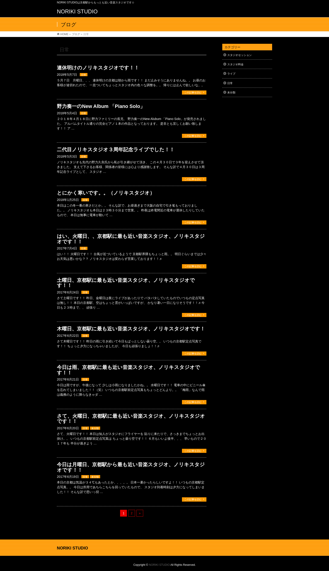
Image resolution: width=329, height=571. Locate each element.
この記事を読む (193, 92)
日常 (83, 74)
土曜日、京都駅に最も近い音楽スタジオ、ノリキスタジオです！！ (126, 282)
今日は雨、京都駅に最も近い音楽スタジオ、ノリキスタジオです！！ (128, 370)
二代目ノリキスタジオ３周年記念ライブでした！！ (115, 149)
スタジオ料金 (235, 64)
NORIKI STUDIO (77, 11)
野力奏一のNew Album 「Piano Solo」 (101, 106)
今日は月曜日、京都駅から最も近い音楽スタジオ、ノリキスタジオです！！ (131, 467)
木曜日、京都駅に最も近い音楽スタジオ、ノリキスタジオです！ (131, 329)
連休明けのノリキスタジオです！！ (98, 68)
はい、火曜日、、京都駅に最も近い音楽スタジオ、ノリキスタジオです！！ (131, 238)
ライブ (231, 73)
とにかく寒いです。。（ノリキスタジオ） (106, 193)
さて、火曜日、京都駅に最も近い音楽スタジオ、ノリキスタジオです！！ (131, 418)
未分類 (95, 428)
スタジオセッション (239, 55)
